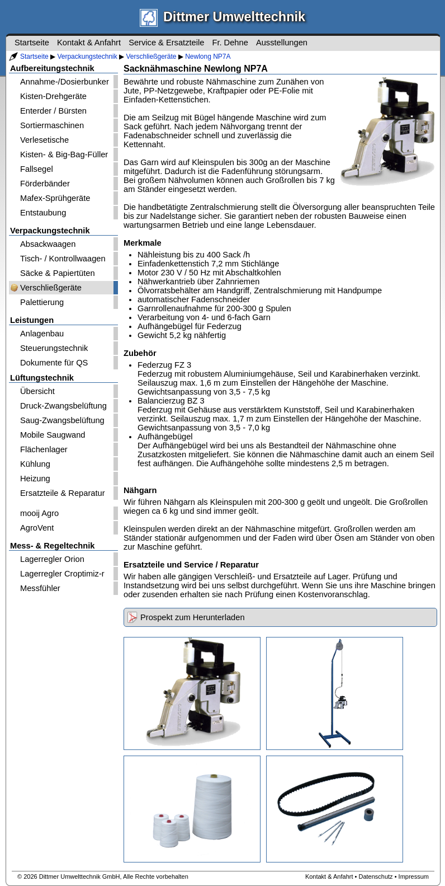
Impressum (414, 876)
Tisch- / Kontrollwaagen (63, 258)
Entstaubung (43, 212)
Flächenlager (44, 449)
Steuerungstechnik (54, 348)
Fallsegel (36, 169)
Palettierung (42, 302)
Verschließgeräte (151, 56)
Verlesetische (44, 139)
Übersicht (37, 391)
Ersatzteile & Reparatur (62, 493)
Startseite (34, 56)
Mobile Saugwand (53, 434)
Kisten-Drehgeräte (53, 96)
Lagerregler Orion (52, 559)
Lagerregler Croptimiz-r (62, 573)
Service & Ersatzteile (166, 42)
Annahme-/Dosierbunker (64, 81)
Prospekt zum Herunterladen (192, 617)
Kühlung (35, 464)
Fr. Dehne (230, 42)
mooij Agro (39, 513)
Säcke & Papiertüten (57, 273)
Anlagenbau (42, 333)
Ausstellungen (281, 42)
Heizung (35, 478)
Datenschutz (375, 876)
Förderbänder (45, 183)
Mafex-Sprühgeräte (55, 198)
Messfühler (40, 588)
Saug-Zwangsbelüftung (62, 420)
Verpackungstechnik (87, 56)
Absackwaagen (47, 244)
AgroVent (37, 527)
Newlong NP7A (207, 56)
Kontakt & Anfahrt (89, 42)
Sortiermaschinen (52, 125)
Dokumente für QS (54, 362)
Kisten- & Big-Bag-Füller (64, 154)
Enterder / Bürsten (53, 110)
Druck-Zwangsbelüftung (63, 405)
